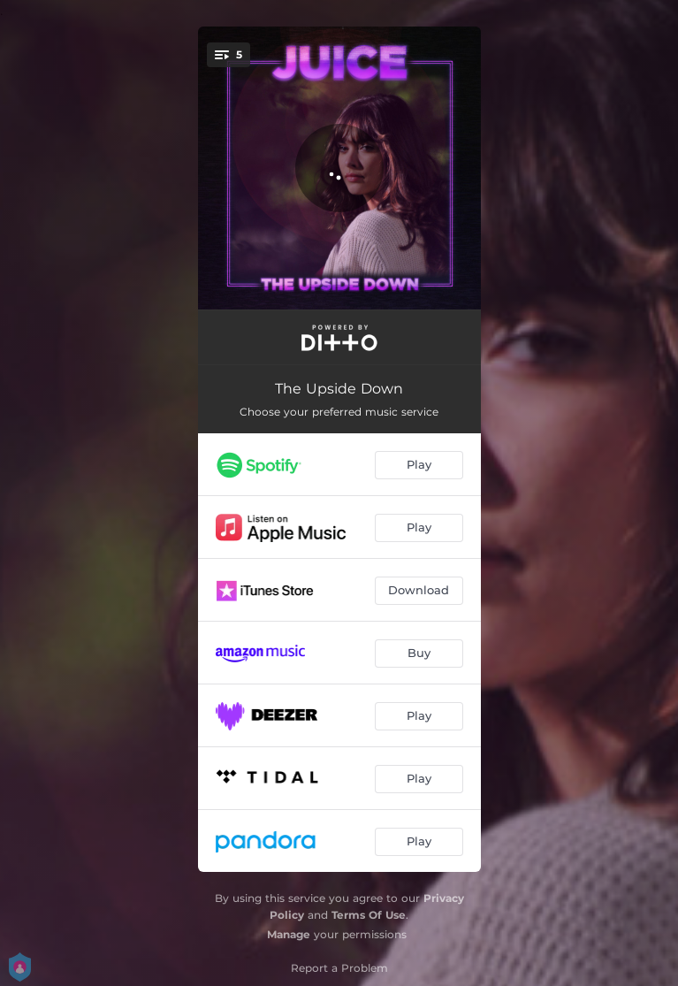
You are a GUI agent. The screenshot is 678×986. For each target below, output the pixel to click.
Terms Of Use (368, 914)
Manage (288, 934)
